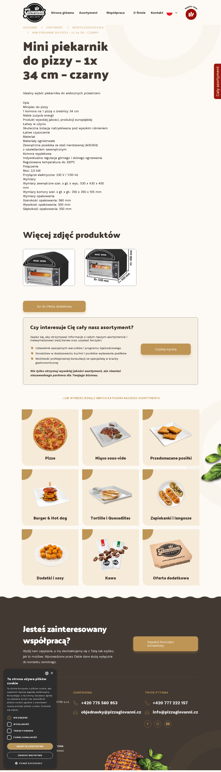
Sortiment (54, 29)
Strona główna (62, 13)
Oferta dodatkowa (88, 29)
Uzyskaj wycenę (166, 351)
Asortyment (88, 13)
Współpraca (115, 13)
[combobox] (47, 673)
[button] (30, 763)
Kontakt (157, 13)
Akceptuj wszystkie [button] (30, 746)
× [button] (51, 673)
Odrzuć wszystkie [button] (30, 755)
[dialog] (30, 718)
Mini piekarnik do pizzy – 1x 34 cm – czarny (65, 34)
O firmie (139, 13)
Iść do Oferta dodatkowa (54, 308)
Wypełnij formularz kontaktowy (160, 645)
